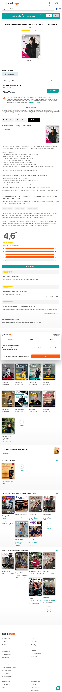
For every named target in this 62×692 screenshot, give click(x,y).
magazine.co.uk (35, 690)
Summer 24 (32, 382)
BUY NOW (53, 90)
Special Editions (9, 460)
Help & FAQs (34, 641)
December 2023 (20, 409)
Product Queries (6, 684)
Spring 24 (46, 382)
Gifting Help (34, 656)
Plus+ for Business (6, 660)
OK (46, 356)
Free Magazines (6, 651)
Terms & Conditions (7, 670)
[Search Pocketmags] (4, 9)
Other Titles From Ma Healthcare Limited (20, 493)
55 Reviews (36, 31)
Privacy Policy (5, 664)
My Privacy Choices (7, 676)
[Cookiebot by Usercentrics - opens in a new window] (52, 335)
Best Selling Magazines (8, 648)
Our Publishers (5, 657)
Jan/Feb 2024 (6, 409)
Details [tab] (31, 339)
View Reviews (30, 266)
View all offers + (31, 107)
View (3, 359)
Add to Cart (9, 359)
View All (57, 460)
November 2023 (34, 409)
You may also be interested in (15, 550)
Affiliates (4, 687)
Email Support (34, 645)
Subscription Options (34, 102)
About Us (33, 684)
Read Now (6, 453)
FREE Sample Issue (8, 481)
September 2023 (48, 409)
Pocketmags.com (35, 687)
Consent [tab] (10, 339)
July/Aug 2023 (6, 436)
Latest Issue (6, 21)
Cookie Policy (5, 673)
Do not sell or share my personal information (16, 356)
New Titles (4, 645)
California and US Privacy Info (9, 667)
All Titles (4, 641)
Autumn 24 (18, 382)
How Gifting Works (36, 653)
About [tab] (51, 339)
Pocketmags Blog (6, 654)
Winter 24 (5, 382)
